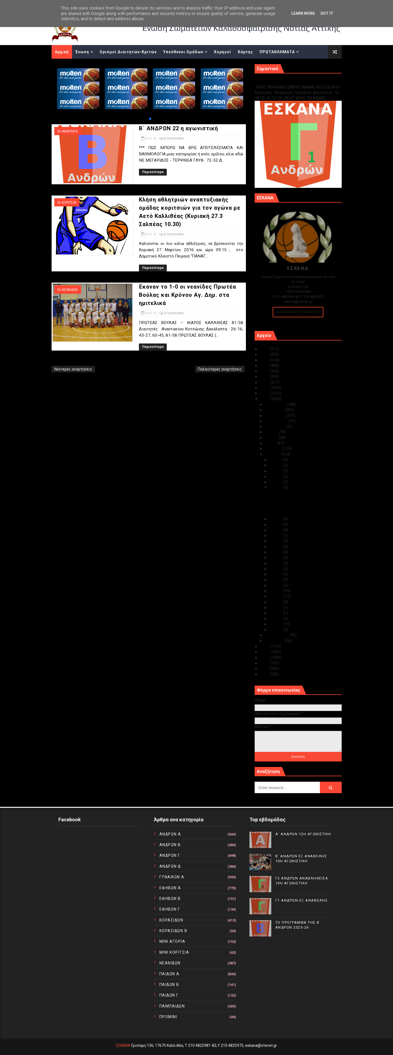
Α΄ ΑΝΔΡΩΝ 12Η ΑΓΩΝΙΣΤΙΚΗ (303, 834)
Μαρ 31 (276, 460)
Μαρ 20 (276, 535)
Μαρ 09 (276, 591)
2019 (265, 382)
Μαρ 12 (276, 574)
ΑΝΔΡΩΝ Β (70, 131)
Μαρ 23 (276, 519)
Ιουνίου (272, 437)
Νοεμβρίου (275, 410)
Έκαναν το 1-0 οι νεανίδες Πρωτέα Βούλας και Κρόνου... (298, 510)
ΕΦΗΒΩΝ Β (170, 898)
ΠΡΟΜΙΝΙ (168, 1017)
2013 (265, 657)
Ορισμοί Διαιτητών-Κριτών (128, 52)
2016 (265, 399)
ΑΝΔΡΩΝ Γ (169, 855)
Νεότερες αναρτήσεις (73, 369)
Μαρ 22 (276, 524)
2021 (265, 371)
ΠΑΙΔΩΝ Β (169, 984)
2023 (265, 360)
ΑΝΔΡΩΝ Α (170, 834)
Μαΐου (271, 443)
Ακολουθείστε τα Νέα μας (298, 312)
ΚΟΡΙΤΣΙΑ (69, 203)
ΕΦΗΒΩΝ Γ (169, 909)
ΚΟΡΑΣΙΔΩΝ (171, 920)
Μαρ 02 (276, 624)
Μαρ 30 (276, 465)
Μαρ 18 (276, 546)
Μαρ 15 (276, 563)
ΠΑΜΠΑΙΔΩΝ (172, 1006)
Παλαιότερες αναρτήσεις (220, 369)
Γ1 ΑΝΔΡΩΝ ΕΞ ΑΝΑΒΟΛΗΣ (282, 81)
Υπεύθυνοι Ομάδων (183, 52)
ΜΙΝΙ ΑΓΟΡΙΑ (172, 941)
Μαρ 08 (276, 596)
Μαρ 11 (276, 579)
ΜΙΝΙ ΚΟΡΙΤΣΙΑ (174, 952)
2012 (265, 663)
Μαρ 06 (276, 607)
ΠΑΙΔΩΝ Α (169, 974)
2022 (265, 365)
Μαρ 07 (276, 602)
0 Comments (174, 138)
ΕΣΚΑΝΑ (123, 1045)
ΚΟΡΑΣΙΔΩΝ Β (173, 931)
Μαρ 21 (276, 530)
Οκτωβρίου (275, 415)
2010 (265, 674)
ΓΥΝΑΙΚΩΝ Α (171, 877)
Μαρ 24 (276, 487)
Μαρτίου (273, 454)
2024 (265, 354)
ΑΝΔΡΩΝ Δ (170, 866)
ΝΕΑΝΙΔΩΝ (70, 290)
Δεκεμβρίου (276, 404)
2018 (265, 388)
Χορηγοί (222, 52)
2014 (265, 652)
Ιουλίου (272, 432)
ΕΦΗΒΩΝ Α (170, 888)
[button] (150, 119)
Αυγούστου (275, 426)
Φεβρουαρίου (277, 635)
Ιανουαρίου (275, 641)
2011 (265, 668)
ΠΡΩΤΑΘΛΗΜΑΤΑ (277, 52)
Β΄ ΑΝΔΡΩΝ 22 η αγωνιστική (178, 128)
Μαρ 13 (276, 569)
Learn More (303, 13)
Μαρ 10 (276, 585)
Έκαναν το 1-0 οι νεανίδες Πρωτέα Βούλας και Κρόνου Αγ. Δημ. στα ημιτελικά (187, 294)
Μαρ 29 (276, 471)
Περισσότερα (152, 172)
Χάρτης (245, 52)
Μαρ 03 (276, 619)
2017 (265, 393)
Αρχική (62, 52)
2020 (265, 376)
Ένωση (82, 52)
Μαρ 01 (276, 629)
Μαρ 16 (276, 557)
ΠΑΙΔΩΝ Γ (169, 995)
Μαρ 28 (276, 476)
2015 (265, 646)
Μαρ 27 (276, 482)
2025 (265, 349)
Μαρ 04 (276, 613)
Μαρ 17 (276, 552)
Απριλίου (273, 448)
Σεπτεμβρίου (276, 421)
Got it (326, 13)
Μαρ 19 (276, 541)
